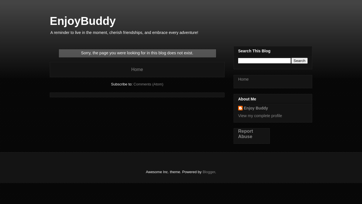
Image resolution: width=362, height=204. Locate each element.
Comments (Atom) (148, 84)
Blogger (208, 172)
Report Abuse (245, 133)
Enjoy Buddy (256, 108)
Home (137, 69)
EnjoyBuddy (83, 21)
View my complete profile (260, 115)
